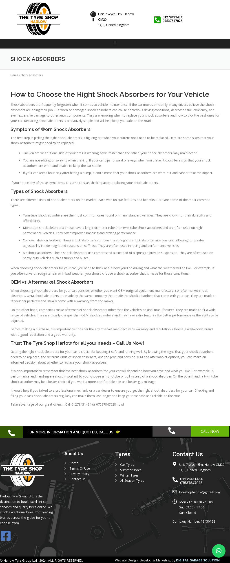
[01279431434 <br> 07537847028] (157, 20)
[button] (115, 42)
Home (14, 75)
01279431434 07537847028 (173, 18)
